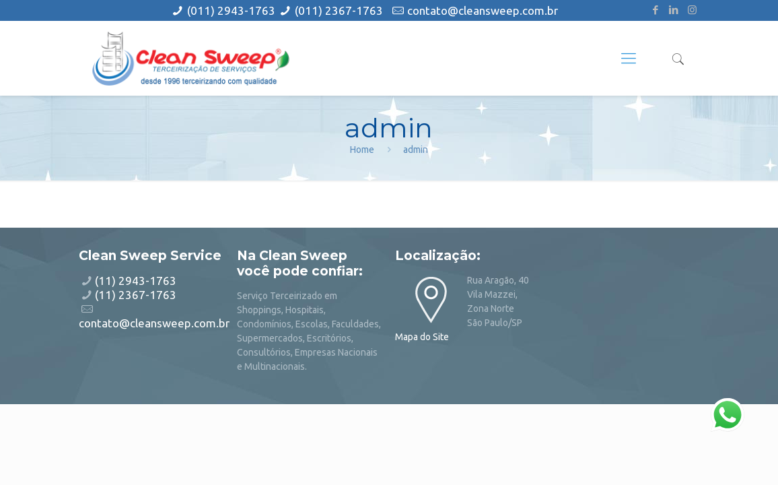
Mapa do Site (422, 336)
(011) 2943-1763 (232, 10)
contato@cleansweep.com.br (482, 10)
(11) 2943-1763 (135, 280)
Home (362, 149)
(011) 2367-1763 (339, 10)
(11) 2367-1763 (135, 294)
